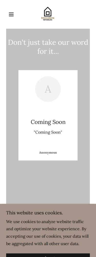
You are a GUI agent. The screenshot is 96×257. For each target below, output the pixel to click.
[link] (47, 14)
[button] (12, 14)
